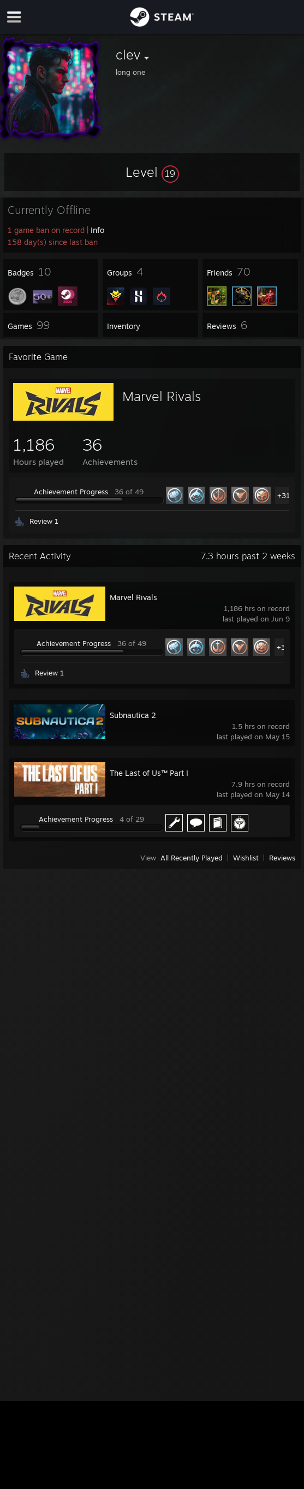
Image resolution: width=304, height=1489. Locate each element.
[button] (152, 172)
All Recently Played (191, 857)
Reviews (282, 857)
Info (97, 230)
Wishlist (246, 857)
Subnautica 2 (133, 715)
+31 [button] (283, 495)
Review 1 (43, 521)
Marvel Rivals (161, 396)
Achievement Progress (71, 491)
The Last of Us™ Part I (149, 773)
